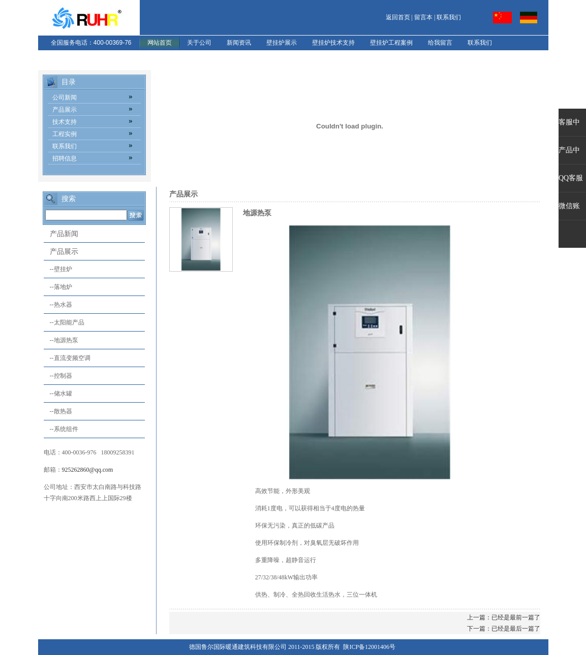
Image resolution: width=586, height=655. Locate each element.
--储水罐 (58, 393)
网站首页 (159, 42)
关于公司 (199, 42)
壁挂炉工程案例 (391, 42)
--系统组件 (61, 429)
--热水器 (58, 304)
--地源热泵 (61, 340)
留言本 (423, 17)
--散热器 (58, 411)
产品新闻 (64, 234)
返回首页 (398, 17)
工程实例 (64, 134)
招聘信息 (64, 158)
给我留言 (440, 42)
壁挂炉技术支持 (333, 42)
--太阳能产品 (64, 322)
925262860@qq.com (87, 469)
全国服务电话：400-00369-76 (91, 42)
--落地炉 (58, 286)
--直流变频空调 (67, 358)
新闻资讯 (239, 42)
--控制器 (58, 375)
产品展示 (64, 109)
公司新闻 (64, 97)
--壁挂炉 (58, 269)
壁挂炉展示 (281, 42)
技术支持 (64, 121)
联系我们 (449, 17)
